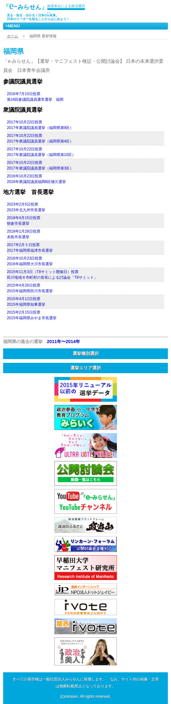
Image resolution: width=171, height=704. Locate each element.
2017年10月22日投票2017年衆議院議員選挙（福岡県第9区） (40, 125)
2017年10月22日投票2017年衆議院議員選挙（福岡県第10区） (41, 152)
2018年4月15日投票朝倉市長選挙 (23, 221)
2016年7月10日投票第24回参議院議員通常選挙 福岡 (35, 97)
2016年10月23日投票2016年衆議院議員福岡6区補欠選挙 (36, 179)
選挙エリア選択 (85, 367)
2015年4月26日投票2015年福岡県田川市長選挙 (30, 288)
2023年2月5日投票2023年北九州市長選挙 (26, 207)
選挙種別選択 (86, 353)
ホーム (12, 36)
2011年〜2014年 (63, 341)
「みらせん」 (25, 5)
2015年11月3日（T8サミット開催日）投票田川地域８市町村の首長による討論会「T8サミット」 (52, 275)
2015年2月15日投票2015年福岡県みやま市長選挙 (32, 315)
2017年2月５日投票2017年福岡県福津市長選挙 (30, 248)
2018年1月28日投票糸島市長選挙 (23, 234)
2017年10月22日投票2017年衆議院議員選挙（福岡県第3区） (40, 165)
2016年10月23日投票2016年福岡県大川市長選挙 (30, 261)
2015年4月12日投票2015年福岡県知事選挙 (26, 302)
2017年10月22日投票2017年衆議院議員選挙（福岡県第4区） (40, 138)
